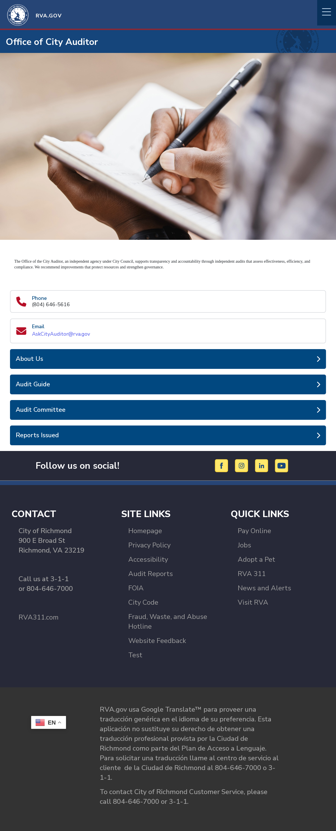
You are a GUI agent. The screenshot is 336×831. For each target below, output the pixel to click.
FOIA (136, 588)
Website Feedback (157, 640)
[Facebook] (222, 465)
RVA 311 (252, 573)
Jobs (244, 545)
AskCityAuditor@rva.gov (61, 334)
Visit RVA (253, 602)
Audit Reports (150, 573)
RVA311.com (39, 617)
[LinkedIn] (262, 465)
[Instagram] (242, 465)
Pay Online (254, 530)
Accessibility (148, 559)
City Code (143, 602)
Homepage (145, 530)
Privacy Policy (149, 545)
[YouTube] (282, 465)
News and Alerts (264, 588)
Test (135, 655)
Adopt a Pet (256, 559)
